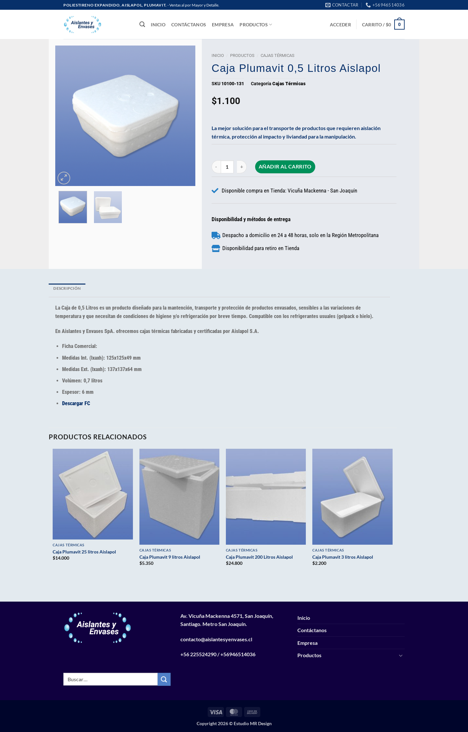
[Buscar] (142, 24)
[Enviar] (164, 679)
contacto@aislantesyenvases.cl (216, 639)
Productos (256, 24)
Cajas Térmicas (277, 55)
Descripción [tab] (67, 288)
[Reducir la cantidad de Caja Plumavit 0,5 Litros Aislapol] (216, 166)
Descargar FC (76, 403)
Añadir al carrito (285, 166)
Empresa (223, 24)
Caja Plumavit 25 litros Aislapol (84, 551)
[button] (340, 25)
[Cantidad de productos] (227, 166)
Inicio (158, 24)
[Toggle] (401, 655)
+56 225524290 (198, 654)
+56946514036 (237, 654)
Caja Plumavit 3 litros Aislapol (342, 557)
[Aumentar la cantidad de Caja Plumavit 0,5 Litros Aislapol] (242, 166)
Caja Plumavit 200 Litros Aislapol (259, 557)
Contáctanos (188, 24)
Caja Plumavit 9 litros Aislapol (169, 557)
